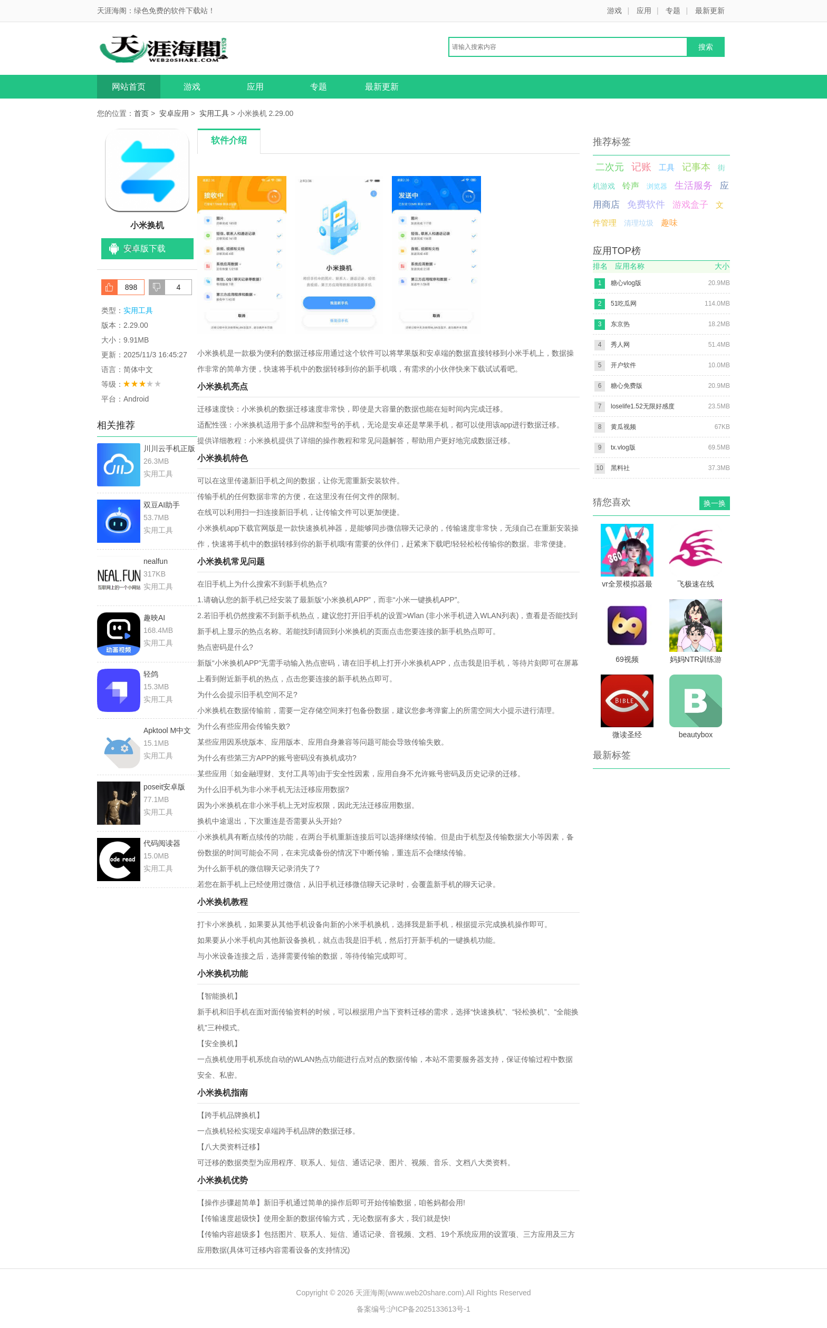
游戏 (614, 10)
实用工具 (214, 113)
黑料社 (620, 468)
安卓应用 (174, 113)
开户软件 (623, 365)
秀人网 (620, 344)
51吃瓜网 (624, 303)
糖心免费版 (626, 385)
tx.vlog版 (623, 447)
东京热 (620, 324)
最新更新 (710, 10)
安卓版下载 (144, 248)
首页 (141, 113)
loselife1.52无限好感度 (643, 406)
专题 (673, 10)
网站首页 (129, 86)
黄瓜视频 (623, 427)
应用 (644, 10)
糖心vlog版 (626, 283)
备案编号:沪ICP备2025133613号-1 (413, 1309)
